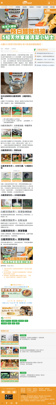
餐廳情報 (23, 347)
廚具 (18, 323)
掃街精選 (47, 388)
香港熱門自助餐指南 (33, 397)
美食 (26, 320)
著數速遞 (23, 388)
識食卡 (22, 400)
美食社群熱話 (47, 396)
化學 (13, 323)
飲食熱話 (29, 388)
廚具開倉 (18, 7)
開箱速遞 (41, 388)
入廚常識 (11, 6)
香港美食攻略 (42, 390)
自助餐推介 (23, 396)
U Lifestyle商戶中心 (32, 392)
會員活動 (49, 390)
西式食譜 (45, 7)
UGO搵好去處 (24, 397)
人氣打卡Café (43, 397)
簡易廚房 (3, 7)
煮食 (3, 320)
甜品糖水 (25, 7)
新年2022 (8, 320)
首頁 (2, 48)
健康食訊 (35, 388)
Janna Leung (14, 51)
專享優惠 (23, 392)
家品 (9, 323)
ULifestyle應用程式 (44, 399)
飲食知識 (21, 320)
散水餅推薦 (30, 396)
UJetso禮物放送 (25, 399)
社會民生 (14, 320)
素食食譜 (52, 7)
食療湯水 (32, 7)
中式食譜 (38, 7)
